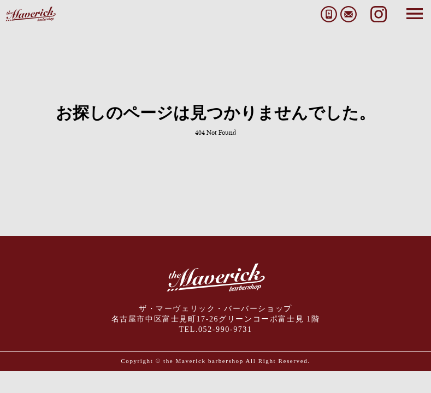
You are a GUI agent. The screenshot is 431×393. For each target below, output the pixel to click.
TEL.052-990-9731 (215, 329)
